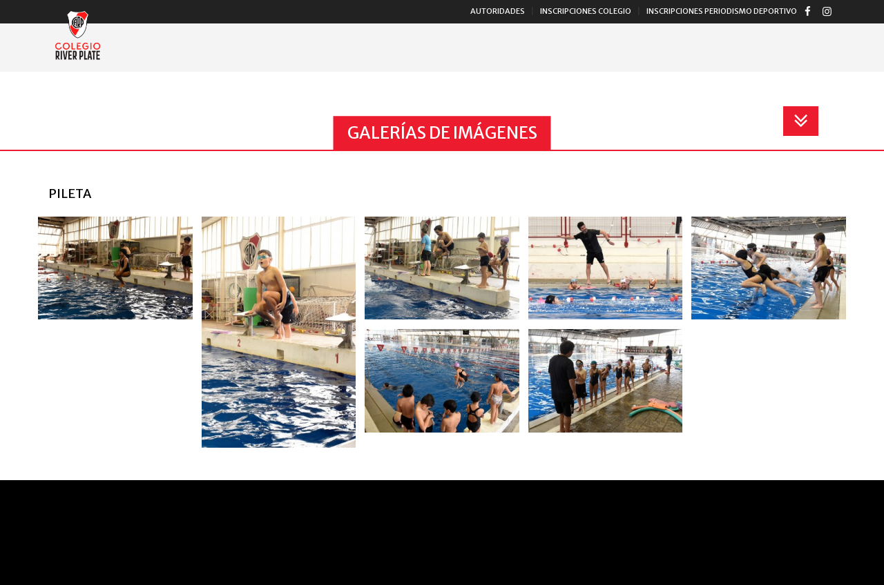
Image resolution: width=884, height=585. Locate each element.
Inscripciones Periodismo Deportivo (721, 11)
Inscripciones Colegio (585, 11)
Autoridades (497, 11)
